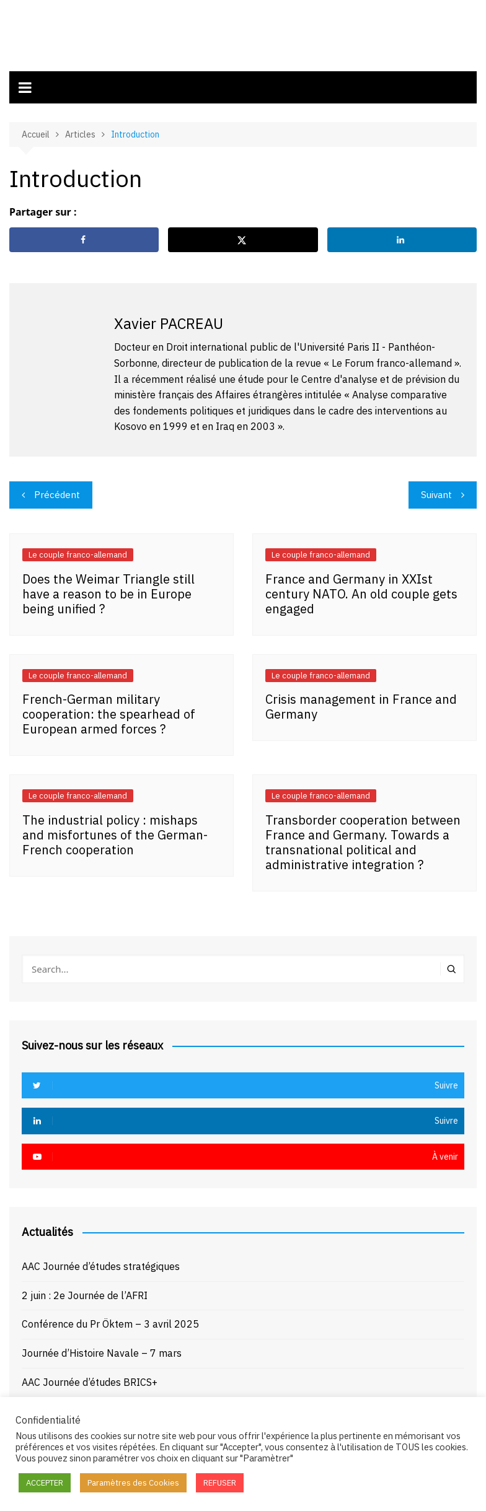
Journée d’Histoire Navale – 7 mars (102, 1350)
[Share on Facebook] (84, 237)
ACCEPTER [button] (44, 1483)
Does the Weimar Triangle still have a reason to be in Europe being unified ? (108, 590)
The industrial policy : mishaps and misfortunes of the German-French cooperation (115, 831)
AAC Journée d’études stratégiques (101, 1264)
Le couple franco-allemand (78, 551)
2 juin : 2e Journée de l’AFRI (85, 1292)
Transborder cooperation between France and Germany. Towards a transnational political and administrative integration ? (363, 839)
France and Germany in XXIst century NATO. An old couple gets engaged (361, 590)
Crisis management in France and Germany (361, 704)
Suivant (436, 491)
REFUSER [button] (219, 1483)
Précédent (57, 491)
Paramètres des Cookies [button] (133, 1483)
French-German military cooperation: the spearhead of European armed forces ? (108, 711)
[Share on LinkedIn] (402, 237)
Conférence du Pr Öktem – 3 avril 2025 (110, 1321)
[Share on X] (242, 237)
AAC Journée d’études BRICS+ (89, 1379)
